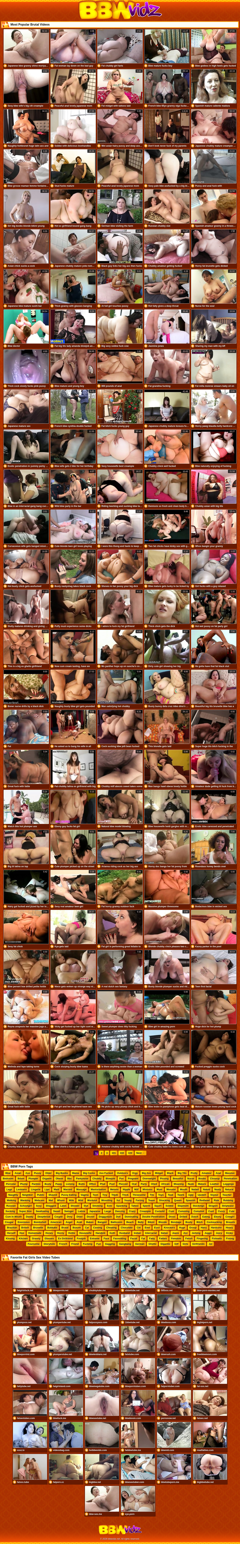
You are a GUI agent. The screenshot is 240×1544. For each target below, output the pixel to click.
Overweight (149, 1178)
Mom (159, 1189)
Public (40, 1194)
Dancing (120, 1211)
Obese (59, 1178)
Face (106, 1238)
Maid (56, 1189)
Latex (63, 1205)
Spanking (121, 1205)
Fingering (202, 1238)
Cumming (184, 1211)
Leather (214, 1184)
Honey (49, 1233)
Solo (109, 1205)
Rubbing (228, 1200)
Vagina (85, 1194)
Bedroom (8, 1178)
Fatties (163, 1238)
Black (170, 1173)
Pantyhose (82, 1178)
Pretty (194, 1173)
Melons (114, 1189)
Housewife (85, 1233)
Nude (191, 1184)
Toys (161, 1194)
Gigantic (165, 1244)
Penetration (230, 1178)
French (63, 1244)
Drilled (183, 1216)
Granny (36, 1238)
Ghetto (152, 1244)
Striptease (228, 1205)
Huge (182, 1227)
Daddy (29, 1216)
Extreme (95, 1238)
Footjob (81, 1238)
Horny (60, 1233)
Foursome (34, 1244)
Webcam (39, 1200)
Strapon (213, 1205)
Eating (206, 1216)
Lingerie (35, 1189)
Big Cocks (89, 1173)
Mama (75, 1173)
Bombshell (40, 1222)
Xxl (118, 1200)
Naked (206, 1189)
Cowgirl (230, 1216)
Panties (36, 1184)
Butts (82, 1184)
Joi (210, 1244)
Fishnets (217, 1238)
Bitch (199, 1222)
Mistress (148, 1189)
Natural (229, 1189)
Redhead (205, 1200)
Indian (137, 1233)
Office (92, 1184)
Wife (71, 1200)
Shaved (53, 1194)
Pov (121, 1178)
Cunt (211, 1211)
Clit (139, 1227)
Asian (18, 1173)
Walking (11, 1200)
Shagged (51, 1205)
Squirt (157, 1205)
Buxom (77, 1227)
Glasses (49, 1238)
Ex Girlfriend (65, 1238)
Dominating (131, 1216)
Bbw (7, 1173)
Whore (60, 1200)
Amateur (207, 1173)
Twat (170, 1194)
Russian (11, 1205)
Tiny (104, 1194)
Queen (178, 1200)
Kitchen (23, 1238)
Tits (152, 1194)
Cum (171, 1211)
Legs (9, 1189)
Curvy (221, 1211)
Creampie (145, 1211)
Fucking (87, 1244)
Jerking (196, 1233)
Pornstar (11, 1184)
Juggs (208, 1233)
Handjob (100, 1233)
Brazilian (12, 1227)
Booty (188, 1222)
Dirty (70, 1216)
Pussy (37, 1173)
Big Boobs (62, 1173)
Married (67, 1189)
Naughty (13, 1194)
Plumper (33, 1178)
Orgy (135, 1173)
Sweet (56, 1211)
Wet (51, 1200)
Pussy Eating (69, 1194)
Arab (79, 1222)
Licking (70, 1184)
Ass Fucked (106, 1173)
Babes (90, 1222)
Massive (230, 1173)
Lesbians (21, 1189)
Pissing (164, 1178)
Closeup (215, 1178)
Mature (202, 1184)
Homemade (34, 1233)
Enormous (24, 1222)
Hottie (71, 1233)
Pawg (59, 1184)
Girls (185, 1244)
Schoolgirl (26, 1205)
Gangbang (125, 1244)
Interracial (151, 1233)
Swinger (69, 1211)
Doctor (91, 1216)
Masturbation (98, 1189)
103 (130, 1153)
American (56, 1222)
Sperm (146, 1205)
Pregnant (133, 1178)
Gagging (110, 1244)
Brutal (65, 1227)
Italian (164, 1233)
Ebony (217, 1216)
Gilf (176, 1244)
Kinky (229, 1233)
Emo (147, 1227)
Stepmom (183, 1205)
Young (128, 1200)
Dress (172, 1216)
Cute (232, 1211)
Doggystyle (105, 1216)
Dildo (79, 1216)
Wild (80, 1200)
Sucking (10, 1211)
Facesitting (119, 1238)
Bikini (151, 1222)
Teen (95, 1194)
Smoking (97, 1205)
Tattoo (135, 1205)
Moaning (179, 1184)
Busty (48, 1184)
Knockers (169, 1227)
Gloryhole (49, 1244)
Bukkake (52, 1227)
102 (122, 1153)
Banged (102, 1222)
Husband (124, 1233)
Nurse (190, 1178)
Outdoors (122, 1173)
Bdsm (21, 1178)
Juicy (219, 1233)
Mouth (183, 1189)
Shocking (164, 1200)
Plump (24, 1184)
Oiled (154, 1184)
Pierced (123, 1184)
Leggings (228, 1184)
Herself (11, 1233)
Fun (98, 1244)
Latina (81, 1211)
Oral (134, 1184)
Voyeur (214, 1194)
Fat (143, 1238)
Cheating (111, 1227)
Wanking (25, 1200)
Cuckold (160, 1211)
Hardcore (216, 1227)
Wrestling (106, 1200)
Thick (125, 1194)
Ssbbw (169, 1205)
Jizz (185, 1233)
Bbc (69, 1178)
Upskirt (202, 1194)
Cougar (9, 1222)
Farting (140, 1200)
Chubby (96, 1178)
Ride (216, 1200)
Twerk (180, 1194)
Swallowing (42, 1211)
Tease (151, 1200)
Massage (81, 1189)
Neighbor (27, 1194)
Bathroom (116, 1222)
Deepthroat (44, 1216)
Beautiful (178, 1178)
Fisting (230, 1238)
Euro (157, 1227)
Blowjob (110, 1178)
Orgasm (47, 1178)
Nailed (195, 1189)
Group (193, 1227)
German (139, 1244)
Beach (130, 1222)
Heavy (229, 1227)
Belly (141, 1222)
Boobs (202, 1178)
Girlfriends (198, 1244)
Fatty (152, 1238)
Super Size (25, 1211)
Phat (102, 1184)
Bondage (176, 1222)
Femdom (176, 1238)
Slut (86, 1205)
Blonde (163, 1222)
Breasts (230, 1222)
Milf (136, 1189)
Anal (218, 1173)
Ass (28, 1173)
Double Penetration (153, 1216)
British (25, 1227)
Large (107, 1211)
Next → (140, 1153)
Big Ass (146, 1173)
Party (144, 1184)
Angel (69, 1222)
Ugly (191, 1194)
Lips (47, 1189)
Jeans (175, 1233)
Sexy (39, 1205)
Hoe (22, 1233)
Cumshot (199, 1211)
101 (114, 1153)
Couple (59, 1216)
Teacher (227, 1194)
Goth (112, 1233)
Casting (97, 1227)
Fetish (189, 1238)
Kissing (10, 1238)
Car (87, 1227)
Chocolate (127, 1227)
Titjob (114, 1194)
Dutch (194, 1216)
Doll (118, 1216)
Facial (133, 1238)
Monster (171, 1189)
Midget (159, 1173)
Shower (75, 1205)
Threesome (139, 1194)
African (165, 1184)
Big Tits (182, 1173)
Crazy (132, 1211)
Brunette (38, 1227)
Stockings (198, 1205)
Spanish (190, 1200)
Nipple (126, 1189)
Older (48, 1173)
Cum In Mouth (13, 1216)
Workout (92, 1200)
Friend (75, 1244)
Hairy (204, 1227)
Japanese (94, 1211)
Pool (112, 1184)
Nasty (217, 1189)
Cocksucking (214, 1222)
